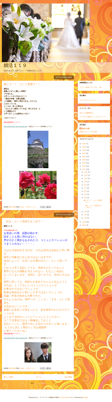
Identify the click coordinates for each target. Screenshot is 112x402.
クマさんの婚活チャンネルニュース (93, 117)
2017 (84, 169)
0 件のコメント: (31, 207)
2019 (84, 163)
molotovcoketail (65, 397)
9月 (85, 182)
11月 (86, 175)
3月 (85, 211)
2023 (84, 150)
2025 (84, 144)
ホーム (39, 377)
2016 (84, 222)
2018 (84, 166)
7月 (85, 188)
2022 (84, 153)
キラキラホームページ (88, 100)
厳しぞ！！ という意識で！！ (22, 84)
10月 (86, 178)
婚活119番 (85, 128)
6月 (85, 191)
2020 (84, 160)
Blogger (85, 397)
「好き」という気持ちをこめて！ (23, 221)
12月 (86, 172)
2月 (85, 215)
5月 (85, 194)
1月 (85, 218)
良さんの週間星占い (87, 113)
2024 (84, 147)
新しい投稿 (8, 377)
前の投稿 (68, 377)
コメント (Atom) (39, 383)
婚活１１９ (15, 65)
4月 (85, 198)
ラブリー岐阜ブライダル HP (90, 87)
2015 (84, 225)
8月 (85, 185)
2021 (84, 156)
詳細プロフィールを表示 (89, 132)
